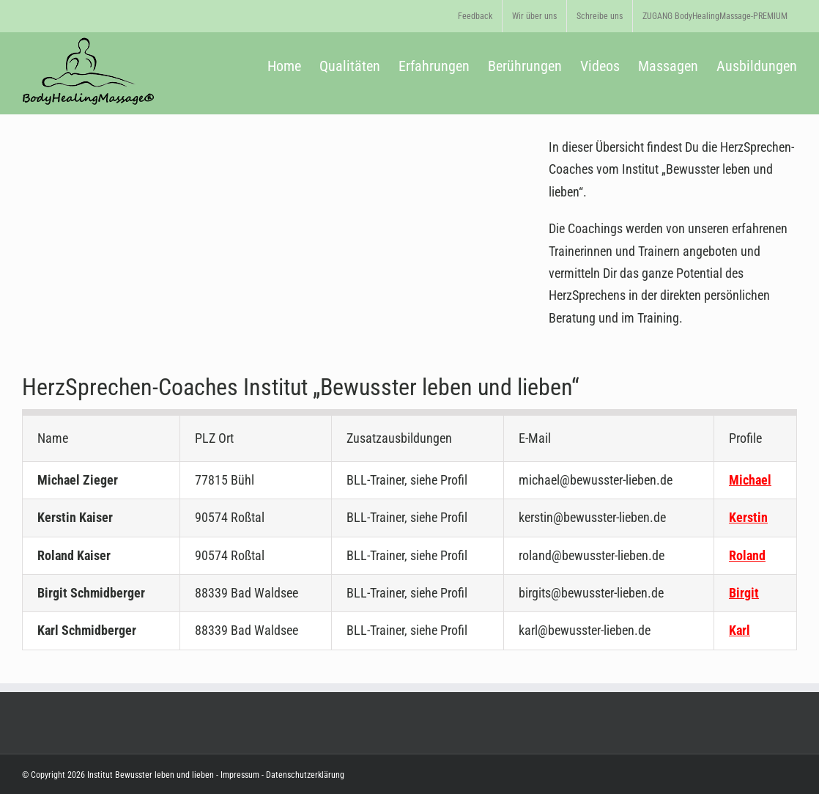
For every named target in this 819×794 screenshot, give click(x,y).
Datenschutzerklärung (304, 775)
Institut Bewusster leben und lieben (150, 775)
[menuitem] (475, 16)
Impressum (239, 775)
